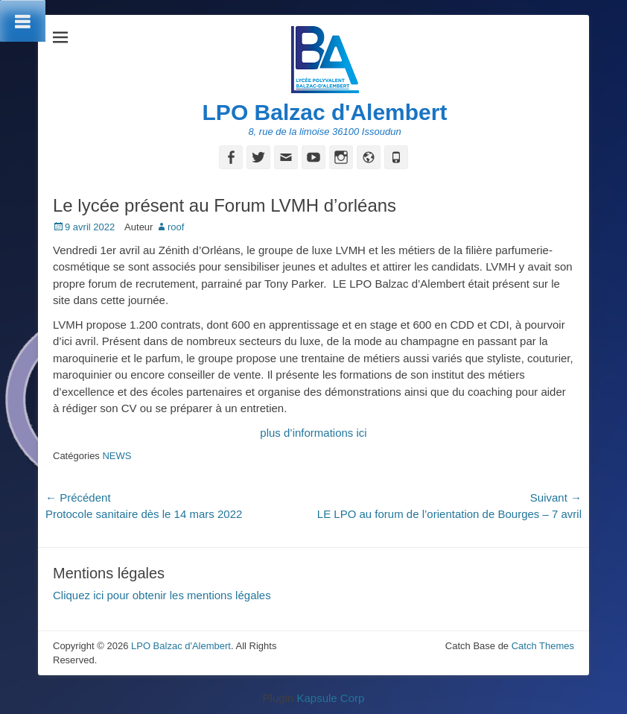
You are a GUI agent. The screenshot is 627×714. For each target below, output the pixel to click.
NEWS (116, 455)
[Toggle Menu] (22, 21)
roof (176, 227)
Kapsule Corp (330, 698)
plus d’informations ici (313, 432)
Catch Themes (543, 645)
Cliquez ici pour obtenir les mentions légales (162, 595)
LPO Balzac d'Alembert (325, 112)
